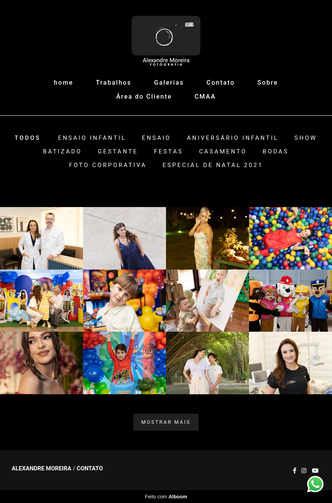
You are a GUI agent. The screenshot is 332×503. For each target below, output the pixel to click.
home (63, 82)
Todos (28, 138)
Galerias (169, 82)
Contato (221, 82)
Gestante (118, 152)
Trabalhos (113, 82)
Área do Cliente (144, 96)
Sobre (268, 82)
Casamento (223, 152)
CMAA (205, 96)
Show (305, 138)
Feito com (166, 497)
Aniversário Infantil (232, 138)
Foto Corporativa (108, 165)
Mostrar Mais (166, 422)
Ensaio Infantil (92, 138)
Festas (168, 152)
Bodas (276, 152)
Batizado (62, 152)
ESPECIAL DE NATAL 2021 (213, 165)
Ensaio (156, 138)
